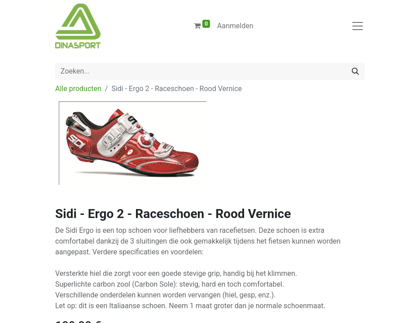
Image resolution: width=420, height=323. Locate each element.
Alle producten (78, 88)
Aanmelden (235, 26)
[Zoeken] (355, 71)
